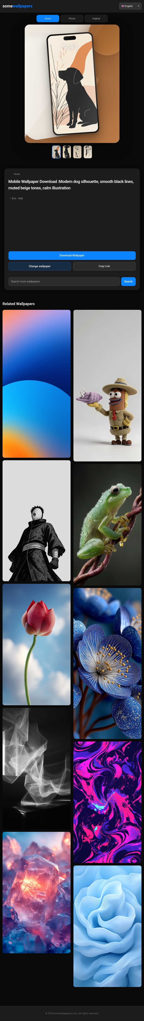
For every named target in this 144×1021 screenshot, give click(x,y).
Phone (72, 18)
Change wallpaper (40, 266)
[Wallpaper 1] (56, 152)
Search (128, 281)
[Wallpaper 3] (77, 152)
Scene (48, 18)
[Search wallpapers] (64, 281)
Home (17, 174)
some (17, 6)
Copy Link (104, 266)
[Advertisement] (72, 224)
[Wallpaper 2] (66, 152)
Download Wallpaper (72, 255)
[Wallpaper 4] (87, 152)
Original (96, 18)
